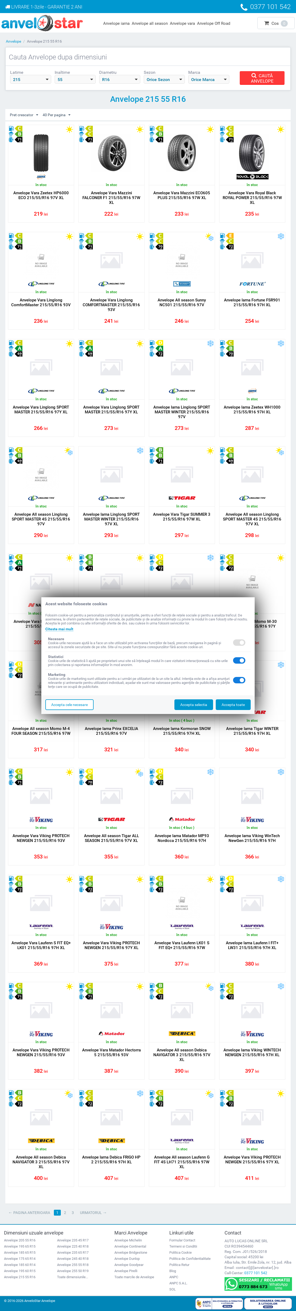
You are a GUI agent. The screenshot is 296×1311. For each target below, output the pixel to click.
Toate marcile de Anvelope (134, 1277)
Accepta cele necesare (69, 705)
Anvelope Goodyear (128, 1265)
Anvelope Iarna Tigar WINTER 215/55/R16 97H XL (252, 731)
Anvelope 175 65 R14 (19, 1259)
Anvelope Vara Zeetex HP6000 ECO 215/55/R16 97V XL (41, 195)
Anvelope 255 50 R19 (73, 1271)
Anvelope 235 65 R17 (73, 1252)
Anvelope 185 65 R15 (19, 1252)
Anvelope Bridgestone (130, 1252)
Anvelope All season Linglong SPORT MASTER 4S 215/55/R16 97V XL (252, 519)
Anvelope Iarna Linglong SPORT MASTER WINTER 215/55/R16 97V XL (111, 519)
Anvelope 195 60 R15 (19, 1271)
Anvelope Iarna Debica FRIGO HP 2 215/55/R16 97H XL (111, 1159)
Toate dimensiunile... (72, 1277)
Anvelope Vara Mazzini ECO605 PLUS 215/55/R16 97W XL (181, 195)
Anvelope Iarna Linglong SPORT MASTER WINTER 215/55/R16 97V (181, 412)
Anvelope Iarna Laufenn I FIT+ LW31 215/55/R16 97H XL (252, 945)
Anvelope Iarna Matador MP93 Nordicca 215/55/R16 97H (182, 838)
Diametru (108, 72)
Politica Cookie (180, 1252)
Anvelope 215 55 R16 (19, 1277)
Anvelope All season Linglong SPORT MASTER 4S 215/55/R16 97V (41, 519)
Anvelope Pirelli (125, 1271)
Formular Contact (182, 1240)
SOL (172, 1289)
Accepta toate (233, 705)
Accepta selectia (193, 705)
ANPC (173, 1277)
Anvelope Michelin (128, 1240)
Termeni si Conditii (183, 1246)
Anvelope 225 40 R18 (73, 1246)
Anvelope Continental (130, 1246)
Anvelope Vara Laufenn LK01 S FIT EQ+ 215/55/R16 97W (181, 945)
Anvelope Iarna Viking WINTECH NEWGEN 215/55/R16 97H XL (252, 1052)
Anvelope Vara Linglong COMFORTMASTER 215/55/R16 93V (111, 305)
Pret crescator (24, 115)
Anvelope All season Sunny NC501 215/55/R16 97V (182, 302)
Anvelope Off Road (213, 23)
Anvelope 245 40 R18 (73, 1259)
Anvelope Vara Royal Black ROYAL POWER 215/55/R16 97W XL (252, 198)
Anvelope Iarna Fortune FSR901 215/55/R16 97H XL (252, 302)
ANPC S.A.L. (178, 1283)
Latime (16, 72)
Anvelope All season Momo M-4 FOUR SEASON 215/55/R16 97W (40, 731)
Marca (194, 72)
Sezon (149, 72)
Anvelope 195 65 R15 (19, 1246)
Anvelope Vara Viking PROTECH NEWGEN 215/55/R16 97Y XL (111, 945)
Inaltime (62, 72)
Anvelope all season (150, 23)
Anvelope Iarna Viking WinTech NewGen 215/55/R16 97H (252, 838)
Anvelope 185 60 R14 (19, 1265)
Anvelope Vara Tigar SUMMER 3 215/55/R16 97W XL (181, 517)
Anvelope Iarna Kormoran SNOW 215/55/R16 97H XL (182, 731)
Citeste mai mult (59, 629)
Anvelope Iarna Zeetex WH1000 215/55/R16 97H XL (252, 409)
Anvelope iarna (116, 23)
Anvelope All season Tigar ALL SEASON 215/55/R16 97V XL (111, 838)
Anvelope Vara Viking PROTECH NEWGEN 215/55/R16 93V (41, 838)
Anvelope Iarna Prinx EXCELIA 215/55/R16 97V (111, 731)
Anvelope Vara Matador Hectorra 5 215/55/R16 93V (111, 1052)
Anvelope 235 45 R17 (73, 1240)
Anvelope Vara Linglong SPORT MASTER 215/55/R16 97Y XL (41, 409)
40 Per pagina (56, 115)
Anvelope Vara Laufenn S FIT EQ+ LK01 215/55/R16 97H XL (41, 945)
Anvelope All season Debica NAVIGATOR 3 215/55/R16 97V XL (181, 1055)
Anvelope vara (182, 23)
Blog (172, 1271)
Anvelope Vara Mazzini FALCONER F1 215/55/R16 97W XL (111, 198)
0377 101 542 (255, 1273)
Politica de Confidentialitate (190, 1259)
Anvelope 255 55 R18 (73, 1265)
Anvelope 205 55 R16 (19, 1240)
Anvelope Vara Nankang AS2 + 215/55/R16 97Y (41, 624)
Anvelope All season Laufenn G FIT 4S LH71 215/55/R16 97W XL (182, 1162)
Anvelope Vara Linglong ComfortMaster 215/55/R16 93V (41, 302)
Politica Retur (179, 1265)
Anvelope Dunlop (127, 1259)
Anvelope (13, 41)
